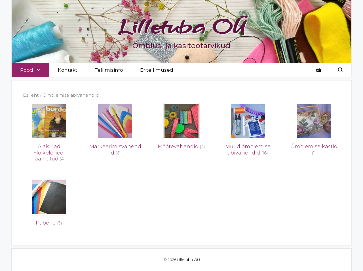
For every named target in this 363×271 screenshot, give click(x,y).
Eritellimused (156, 70)
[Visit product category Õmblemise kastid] (314, 131)
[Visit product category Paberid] (49, 204)
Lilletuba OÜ (182, 26)
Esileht (31, 95)
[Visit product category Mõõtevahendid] (181, 128)
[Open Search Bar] (340, 70)
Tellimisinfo (108, 70)
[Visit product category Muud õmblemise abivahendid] (248, 131)
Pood (34, 70)
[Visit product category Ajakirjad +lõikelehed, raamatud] (49, 134)
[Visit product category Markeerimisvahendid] (115, 131)
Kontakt (67, 70)
